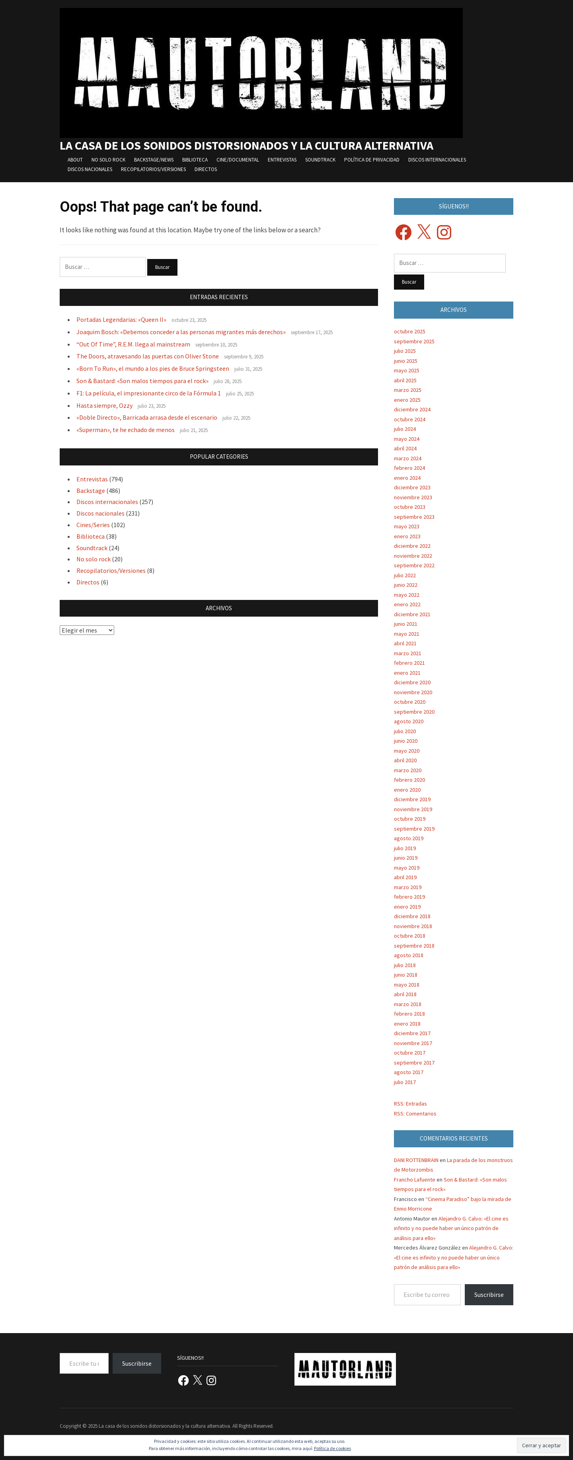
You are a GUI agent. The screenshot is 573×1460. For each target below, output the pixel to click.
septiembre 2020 (414, 711)
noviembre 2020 (413, 692)
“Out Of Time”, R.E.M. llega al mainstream (133, 344)
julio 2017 (405, 1082)
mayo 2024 (406, 438)
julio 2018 (405, 965)
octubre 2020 (409, 701)
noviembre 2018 (413, 926)
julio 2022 (405, 575)
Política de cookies (332, 1448)
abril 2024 (405, 448)
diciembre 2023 (412, 487)
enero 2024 (407, 477)
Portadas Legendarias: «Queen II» (121, 319)
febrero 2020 (409, 779)
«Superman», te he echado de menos (125, 430)
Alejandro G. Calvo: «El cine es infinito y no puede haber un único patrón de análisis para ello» (451, 1228)
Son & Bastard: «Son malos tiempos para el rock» (142, 381)
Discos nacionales (90, 169)
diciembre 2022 (412, 545)
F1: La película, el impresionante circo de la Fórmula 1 (148, 393)
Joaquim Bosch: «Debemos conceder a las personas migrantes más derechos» (181, 332)
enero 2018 (407, 1023)
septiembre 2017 (414, 1062)
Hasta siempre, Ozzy (104, 405)
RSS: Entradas (410, 1103)
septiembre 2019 (414, 828)
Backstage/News (153, 159)
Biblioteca (195, 159)
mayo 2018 (406, 984)
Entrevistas (282, 159)
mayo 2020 (406, 750)
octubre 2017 (409, 1052)
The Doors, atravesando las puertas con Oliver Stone (147, 356)
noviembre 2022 (413, 555)
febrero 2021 (409, 662)
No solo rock (108, 159)
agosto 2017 (408, 1072)
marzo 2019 (407, 887)
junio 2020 (405, 740)
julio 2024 (405, 428)
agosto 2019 (408, 838)
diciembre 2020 (412, 682)
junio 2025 (405, 360)
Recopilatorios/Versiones (153, 169)
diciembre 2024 (412, 409)
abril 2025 (405, 380)
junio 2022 (405, 584)
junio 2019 (405, 857)
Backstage (90, 490)
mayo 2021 (406, 633)
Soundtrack (320, 159)
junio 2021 (405, 623)
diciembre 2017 (412, 1033)
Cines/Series (93, 525)
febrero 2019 (409, 896)
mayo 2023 (406, 526)
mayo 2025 (406, 370)
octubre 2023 (409, 506)
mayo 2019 (406, 867)
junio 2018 (405, 974)
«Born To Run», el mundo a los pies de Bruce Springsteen (152, 368)
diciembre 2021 (412, 614)
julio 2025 (405, 350)
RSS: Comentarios (415, 1113)
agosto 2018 (408, 955)
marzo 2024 (407, 458)
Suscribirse (489, 1294)
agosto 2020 (408, 721)
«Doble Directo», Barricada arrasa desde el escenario (146, 417)
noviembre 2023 (413, 497)
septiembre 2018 (414, 945)
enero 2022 (407, 604)
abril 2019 (405, 877)
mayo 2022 (406, 594)
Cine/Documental (237, 159)
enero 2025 (407, 399)
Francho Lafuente (414, 1179)
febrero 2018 (409, 1013)
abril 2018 (405, 994)
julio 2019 (405, 848)
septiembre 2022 (414, 565)
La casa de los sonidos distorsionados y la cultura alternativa (246, 145)
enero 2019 (407, 906)
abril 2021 (405, 643)
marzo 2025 (407, 389)
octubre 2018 (409, 935)
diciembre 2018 (412, 916)
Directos (206, 169)
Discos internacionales (437, 159)
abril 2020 (405, 760)
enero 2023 (407, 536)
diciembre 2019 (412, 799)
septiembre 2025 (414, 341)
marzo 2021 (407, 653)
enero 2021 (407, 672)
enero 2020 (407, 789)
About (75, 159)
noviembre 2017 (413, 1043)
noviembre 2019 (413, 809)
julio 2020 (405, 731)
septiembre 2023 (414, 516)
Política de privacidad (372, 159)
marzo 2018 (407, 1004)
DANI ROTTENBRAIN (416, 1160)
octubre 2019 (409, 818)
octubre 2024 (409, 419)
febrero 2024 (409, 467)
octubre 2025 (409, 331)
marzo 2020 (407, 770)
